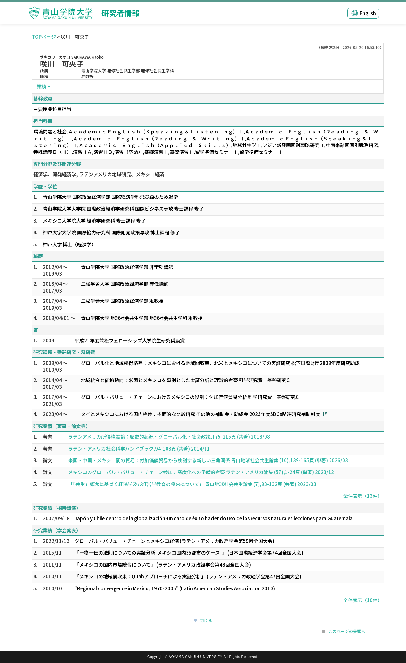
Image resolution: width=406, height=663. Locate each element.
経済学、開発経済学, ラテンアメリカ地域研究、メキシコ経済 (98, 174)
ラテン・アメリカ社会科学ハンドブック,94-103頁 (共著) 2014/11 (139, 448)
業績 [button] (41, 86)
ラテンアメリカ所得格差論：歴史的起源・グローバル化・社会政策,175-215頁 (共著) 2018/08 (169, 436)
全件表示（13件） (362, 495)
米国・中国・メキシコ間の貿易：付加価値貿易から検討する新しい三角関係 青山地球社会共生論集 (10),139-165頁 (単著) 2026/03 (208, 460)
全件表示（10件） (362, 600)
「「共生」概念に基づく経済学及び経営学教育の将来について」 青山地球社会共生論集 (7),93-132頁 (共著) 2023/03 (192, 484)
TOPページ (44, 36)
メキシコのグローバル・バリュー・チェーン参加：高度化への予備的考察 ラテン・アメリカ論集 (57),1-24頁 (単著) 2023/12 (201, 472)
